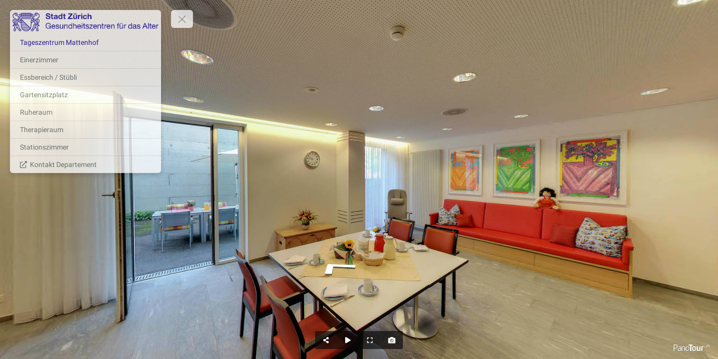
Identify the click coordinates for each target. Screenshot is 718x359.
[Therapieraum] (85, 129)
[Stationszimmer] (85, 147)
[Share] (326, 340)
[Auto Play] (348, 340)
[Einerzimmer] (85, 59)
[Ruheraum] (85, 112)
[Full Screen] (370, 340)
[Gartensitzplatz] (85, 94)
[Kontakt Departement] (85, 164)
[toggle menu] (182, 19)
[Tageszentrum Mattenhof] (85, 42)
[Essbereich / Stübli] (85, 77)
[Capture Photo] (392, 340)
